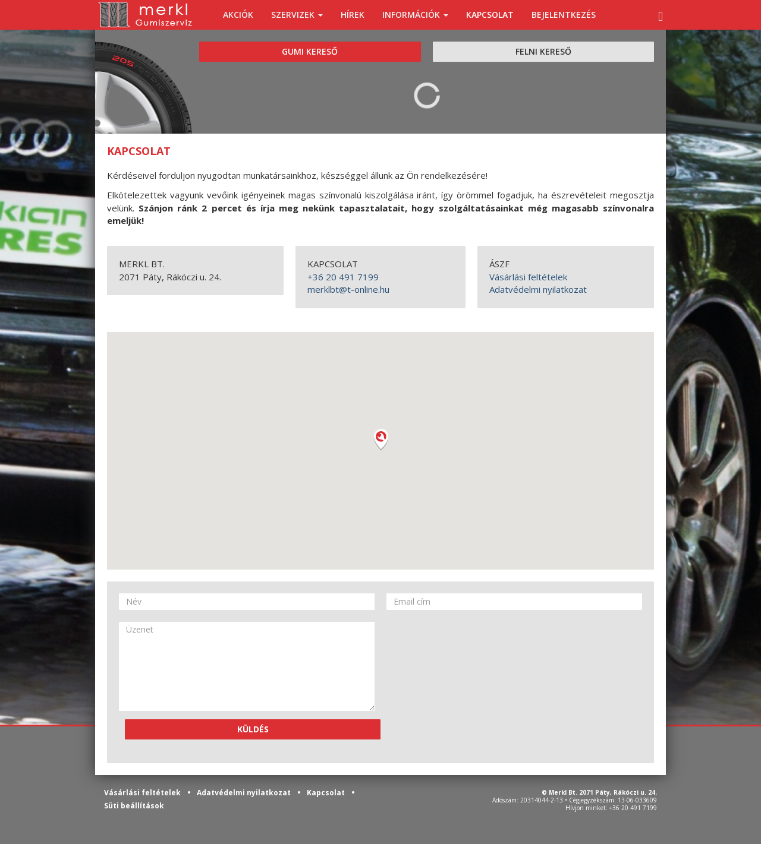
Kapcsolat (327, 793)
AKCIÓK (238, 14)
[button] (380, 439)
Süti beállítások (134, 806)
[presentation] (435, 664)
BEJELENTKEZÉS (564, 14)
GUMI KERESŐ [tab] (310, 51)
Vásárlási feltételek (528, 277)
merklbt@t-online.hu (348, 289)
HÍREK (352, 14)
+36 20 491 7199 (343, 277)
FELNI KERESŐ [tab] (543, 51)
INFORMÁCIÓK (415, 14)
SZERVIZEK (297, 14)
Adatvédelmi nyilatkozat (538, 289)
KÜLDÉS (253, 729)
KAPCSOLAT (490, 14)
